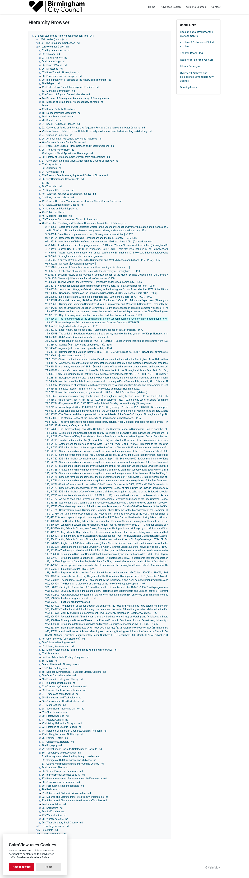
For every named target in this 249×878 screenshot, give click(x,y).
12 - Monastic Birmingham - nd (58, 90)
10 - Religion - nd (51, 83)
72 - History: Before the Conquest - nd (62, 723)
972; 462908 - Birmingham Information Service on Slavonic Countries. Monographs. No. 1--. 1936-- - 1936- (101, 624)
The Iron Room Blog (191, 53)
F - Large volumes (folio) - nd (53, 46)
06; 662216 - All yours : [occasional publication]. (70, 263)
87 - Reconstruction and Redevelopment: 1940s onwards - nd (74, 778)
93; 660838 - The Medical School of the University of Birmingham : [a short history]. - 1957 (93, 418)
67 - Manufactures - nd (54, 705)
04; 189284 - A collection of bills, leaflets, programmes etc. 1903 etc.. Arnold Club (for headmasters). (99, 241)
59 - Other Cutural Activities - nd (59, 675)
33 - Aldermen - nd (51, 168)
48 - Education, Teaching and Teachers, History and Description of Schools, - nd (84, 223)
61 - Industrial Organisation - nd (58, 683)
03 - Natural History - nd (54, 57)
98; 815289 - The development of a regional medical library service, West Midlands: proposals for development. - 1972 (108, 421)
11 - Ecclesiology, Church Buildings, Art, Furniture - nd (70, 87)
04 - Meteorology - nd (53, 61)
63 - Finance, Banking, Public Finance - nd (64, 690)
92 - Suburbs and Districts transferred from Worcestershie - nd (75, 796)
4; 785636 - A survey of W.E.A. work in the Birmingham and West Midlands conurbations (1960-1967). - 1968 (103, 260)
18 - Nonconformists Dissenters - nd (61, 113)
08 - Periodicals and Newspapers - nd (62, 76)
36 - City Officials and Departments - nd (63, 179)
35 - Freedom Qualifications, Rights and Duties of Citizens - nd (75, 175)
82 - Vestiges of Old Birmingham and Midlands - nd (69, 760)
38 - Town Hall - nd (52, 186)
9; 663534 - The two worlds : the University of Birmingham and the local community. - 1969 (93, 282)
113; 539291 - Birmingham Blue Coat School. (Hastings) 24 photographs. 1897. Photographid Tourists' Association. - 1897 (110, 557)
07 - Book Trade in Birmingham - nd (60, 72)
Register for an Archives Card (197, 59)
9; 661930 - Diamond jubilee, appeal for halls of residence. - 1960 (80, 278)
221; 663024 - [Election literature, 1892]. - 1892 (70, 569)
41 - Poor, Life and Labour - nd (58, 197)
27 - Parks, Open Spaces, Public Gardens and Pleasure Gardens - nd (78, 146)
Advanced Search (171, 6)
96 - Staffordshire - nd (53, 811)
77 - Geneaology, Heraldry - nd (58, 741)
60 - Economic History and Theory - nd (62, 679)
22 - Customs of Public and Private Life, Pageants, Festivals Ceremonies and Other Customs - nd (93, 127)
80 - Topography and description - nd (61, 752)
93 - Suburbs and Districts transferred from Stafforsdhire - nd (74, 800)
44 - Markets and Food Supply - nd (60, 208)
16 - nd (45, 105)
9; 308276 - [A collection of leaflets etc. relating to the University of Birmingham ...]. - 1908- (93, 271)
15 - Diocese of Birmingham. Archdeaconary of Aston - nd (72, 101)
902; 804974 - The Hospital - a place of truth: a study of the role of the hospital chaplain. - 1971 (95, 583)
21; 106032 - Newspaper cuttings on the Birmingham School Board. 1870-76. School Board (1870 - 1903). (101, 293)
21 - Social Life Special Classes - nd (61, 124)
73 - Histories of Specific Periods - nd (61, 727)
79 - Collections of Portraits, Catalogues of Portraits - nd (72, 749)
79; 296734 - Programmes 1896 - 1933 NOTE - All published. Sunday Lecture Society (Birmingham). (98, 403)
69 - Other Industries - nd (55, 712)
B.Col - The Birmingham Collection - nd (59, 43)
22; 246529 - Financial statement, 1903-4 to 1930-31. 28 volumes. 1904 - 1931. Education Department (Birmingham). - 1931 (111, 300)
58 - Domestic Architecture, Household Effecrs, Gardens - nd (74, 671)
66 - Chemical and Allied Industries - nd (63, 701)
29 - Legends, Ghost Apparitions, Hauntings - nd (67, 153)
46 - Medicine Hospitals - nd (57, 215)
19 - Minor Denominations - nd (58, 116)
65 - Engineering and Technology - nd (61, 697)
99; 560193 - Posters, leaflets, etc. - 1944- (67, 425)
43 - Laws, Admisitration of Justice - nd (63, 204)
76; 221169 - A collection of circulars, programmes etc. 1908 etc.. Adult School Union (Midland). (96, 392)
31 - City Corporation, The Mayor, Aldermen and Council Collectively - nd (80, 160)
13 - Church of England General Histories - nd (66, 94)
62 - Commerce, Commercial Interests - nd (64, 686)
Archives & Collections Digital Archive (197, 44)
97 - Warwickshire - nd (53, 815)
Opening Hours (188, 87)
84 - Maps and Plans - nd (55, 767)
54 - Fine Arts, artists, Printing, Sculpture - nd (65, 657)
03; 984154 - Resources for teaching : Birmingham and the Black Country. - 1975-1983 (91, 238)
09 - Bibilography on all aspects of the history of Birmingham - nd (76, 79)
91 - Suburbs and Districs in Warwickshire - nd (66, 793)
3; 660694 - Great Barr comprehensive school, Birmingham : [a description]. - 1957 (89, 234)
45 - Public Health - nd (53, 212)
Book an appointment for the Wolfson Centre (196, 33)
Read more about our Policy (33, 857)
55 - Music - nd (50, 660)
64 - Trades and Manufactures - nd (60, 694)
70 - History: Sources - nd (55, 715)
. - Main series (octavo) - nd (52, 39)
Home (151, 6)
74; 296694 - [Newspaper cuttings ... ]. (65, 355)
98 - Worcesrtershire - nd (55, 819)
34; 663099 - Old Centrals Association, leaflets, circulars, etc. (77, 337)
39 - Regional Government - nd (58, 190)
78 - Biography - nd (52, 745)
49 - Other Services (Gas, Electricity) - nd (63, 638)
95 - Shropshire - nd (52, 808)
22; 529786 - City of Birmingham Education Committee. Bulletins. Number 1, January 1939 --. (94, 315)
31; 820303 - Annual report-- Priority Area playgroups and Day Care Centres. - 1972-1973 (92, 322)
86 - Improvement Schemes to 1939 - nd (63, 774)
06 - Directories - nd (52, 68)
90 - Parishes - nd (51, 789)
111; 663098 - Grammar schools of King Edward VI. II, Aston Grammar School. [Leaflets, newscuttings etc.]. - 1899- (106, 546)
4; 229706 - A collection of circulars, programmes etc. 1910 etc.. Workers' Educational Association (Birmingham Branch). (109, 245)
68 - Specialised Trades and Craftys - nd (63, 708)
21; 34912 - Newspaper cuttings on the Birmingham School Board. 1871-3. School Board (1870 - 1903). (100, 285)
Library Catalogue (190, 66)
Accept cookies (22, 866)
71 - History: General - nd (55, 719)
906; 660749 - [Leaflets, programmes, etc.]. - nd (70, 598)
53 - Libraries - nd (51, 653)
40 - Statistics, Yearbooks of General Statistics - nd (69, 193)
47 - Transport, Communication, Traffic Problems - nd (70, 219)
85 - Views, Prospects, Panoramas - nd (62, 771)
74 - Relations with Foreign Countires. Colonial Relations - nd (74, 730)
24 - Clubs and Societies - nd (57, 135)
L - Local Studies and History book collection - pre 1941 (64, 35)
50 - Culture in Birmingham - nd (58, 642)
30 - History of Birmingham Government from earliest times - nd (76, 157)
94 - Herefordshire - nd (54, 804)
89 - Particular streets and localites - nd (63, 785)
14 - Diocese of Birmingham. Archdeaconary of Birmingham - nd (76, 98)
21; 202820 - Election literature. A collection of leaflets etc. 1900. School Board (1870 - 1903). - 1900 (98, 296)
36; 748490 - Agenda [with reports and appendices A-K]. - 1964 (78, 344)
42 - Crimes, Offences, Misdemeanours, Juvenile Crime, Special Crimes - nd (82, 201)
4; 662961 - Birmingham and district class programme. (74, 256)
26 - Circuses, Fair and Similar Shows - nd (64, 142)
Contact (215, 6)
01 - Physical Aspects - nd (55, 50)
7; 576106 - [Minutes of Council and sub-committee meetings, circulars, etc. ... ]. (88, 267)
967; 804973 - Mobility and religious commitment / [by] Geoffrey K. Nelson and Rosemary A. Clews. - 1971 (102, 613)
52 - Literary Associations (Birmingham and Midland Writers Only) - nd (79, 649)
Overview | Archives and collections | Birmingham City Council (197, 76)
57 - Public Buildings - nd (55, 668)
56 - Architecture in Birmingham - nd (61, 664)
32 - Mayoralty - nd (52, 164)
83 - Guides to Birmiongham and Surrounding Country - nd (73, 763)
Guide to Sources (196, 6)
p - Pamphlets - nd (48, 830)
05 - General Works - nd (54, 65)
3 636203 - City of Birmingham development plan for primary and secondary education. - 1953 (95, 230)
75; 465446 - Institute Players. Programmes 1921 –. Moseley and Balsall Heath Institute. (92, 388)
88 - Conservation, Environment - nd (61, 782)
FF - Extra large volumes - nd (53, 826)
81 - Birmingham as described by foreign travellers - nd (71, 756)
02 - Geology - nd (51, 54)
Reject (48, 866)
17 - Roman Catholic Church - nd (59, 109)
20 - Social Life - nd (52, 120)
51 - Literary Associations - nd (58, 646)
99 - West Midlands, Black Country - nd (62, 822)
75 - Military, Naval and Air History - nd (62, 734)
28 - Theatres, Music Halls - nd (58, 149)
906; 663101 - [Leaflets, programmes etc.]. (67, 602)
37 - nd (45, 182)
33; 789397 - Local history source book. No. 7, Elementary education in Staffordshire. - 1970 (94, 329)
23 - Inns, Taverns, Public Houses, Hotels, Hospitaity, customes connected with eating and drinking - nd (96, 131)
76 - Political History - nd (55, 738)
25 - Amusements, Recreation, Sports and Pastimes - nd (72, 138)
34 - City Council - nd (53, 171)
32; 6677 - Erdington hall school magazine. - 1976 (71, 326)
